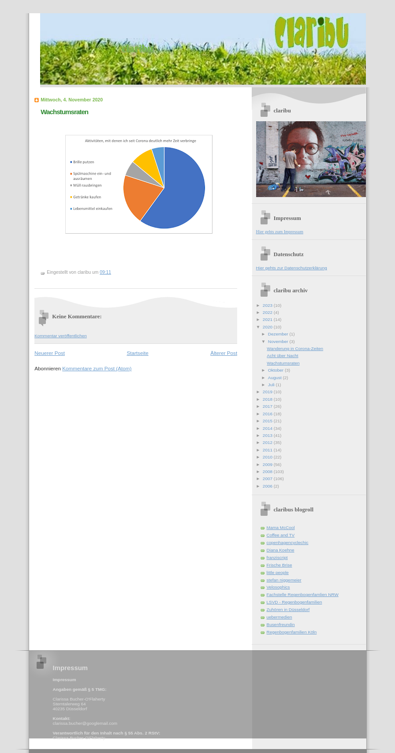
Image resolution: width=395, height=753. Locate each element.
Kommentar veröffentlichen (60, 335)
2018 (268, 399)
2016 (268, 413)
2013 (268, 435)
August (275, 377)
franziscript (277, 557)
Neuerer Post (49, 353)
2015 (268, 420)
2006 (268, 486)
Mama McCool (281, 527)
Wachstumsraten (64, 112)
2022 (268, 312)
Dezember (279, 334)
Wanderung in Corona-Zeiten (295, 348)
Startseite (137, 353)
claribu (137, 48)
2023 (268, 305)
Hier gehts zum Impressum (279, 231)
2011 (268, 449)
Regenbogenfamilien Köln (292, 632)
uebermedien (279, 617)
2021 (268, 319)
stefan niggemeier (284, 580)
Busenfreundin (281, 624)
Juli (272, 384)
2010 (268, 457)
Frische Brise (279, 565)
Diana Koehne (280, 550)
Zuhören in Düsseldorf (288, 609)
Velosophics (278, 587)
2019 (268, 391)
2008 (268, 471)
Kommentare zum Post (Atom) (96, 368)
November (279, 341)
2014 (268, 428)
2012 (268, 442)
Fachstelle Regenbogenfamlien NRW (303, 594)
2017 (268, 406)
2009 (268, 464)
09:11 (105, 272)
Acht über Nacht (282, 355)
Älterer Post (223, 353)
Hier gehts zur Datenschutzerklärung (291, 267)
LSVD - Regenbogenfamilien (294, 602)
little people (278, 572)
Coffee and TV (281, 535)
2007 (268, 478)
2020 (268, 326)
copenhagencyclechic (288, 542)
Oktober (276, 370)
